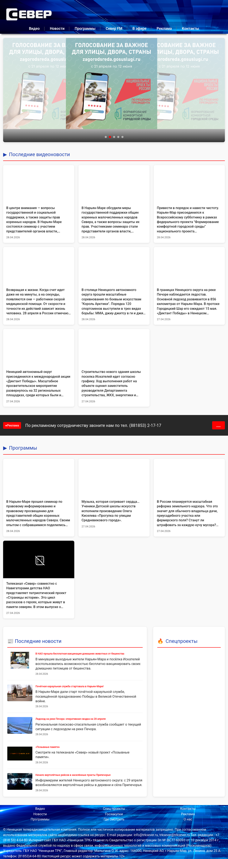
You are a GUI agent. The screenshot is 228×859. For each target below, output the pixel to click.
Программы (85, 28)
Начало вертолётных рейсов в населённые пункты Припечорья (73, 775)
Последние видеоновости (39, 154)
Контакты (190, 28)
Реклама (164, 28)
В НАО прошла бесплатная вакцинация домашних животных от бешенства (79, 653)
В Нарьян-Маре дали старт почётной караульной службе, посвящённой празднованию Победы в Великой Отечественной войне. (85, 696)
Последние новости (38, 641)
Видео (34, 28)
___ (218, 425)
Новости (57, 28)
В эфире (139, 28)
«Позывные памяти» (47, 747)
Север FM (114, 28)
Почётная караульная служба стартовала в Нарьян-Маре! (69, 686)
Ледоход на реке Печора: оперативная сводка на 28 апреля (70, 718)
